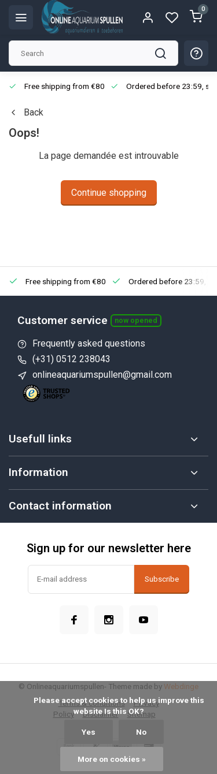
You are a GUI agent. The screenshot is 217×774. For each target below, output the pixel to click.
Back (26, 112)
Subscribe (162, 579)
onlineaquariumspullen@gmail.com (102, 374)
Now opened (136, 320)
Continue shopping (108, 192)
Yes (88, 731)
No (141, 731)
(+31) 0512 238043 (71, 358)
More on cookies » (112, 759)
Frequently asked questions (88, 343)
